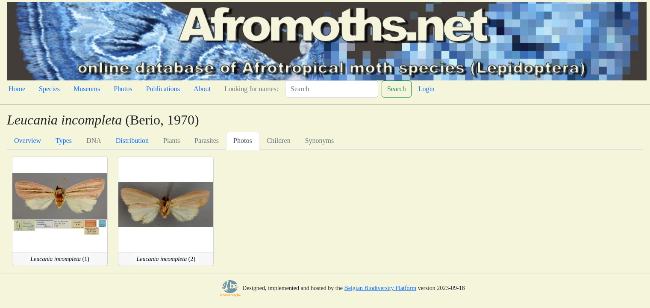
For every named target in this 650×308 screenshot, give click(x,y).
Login (426, 88)
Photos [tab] (242, 140)
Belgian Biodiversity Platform (380, 288)
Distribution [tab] (132, 140)
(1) (59, 259)
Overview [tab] (27, 140)
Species (49, 88)
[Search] (331, 89)
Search (396, 88)
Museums (87, 88)
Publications (163, 88)
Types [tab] (64, 140)
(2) (165, 259)
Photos (123, 88)
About (202, 88)
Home (17, 88)
